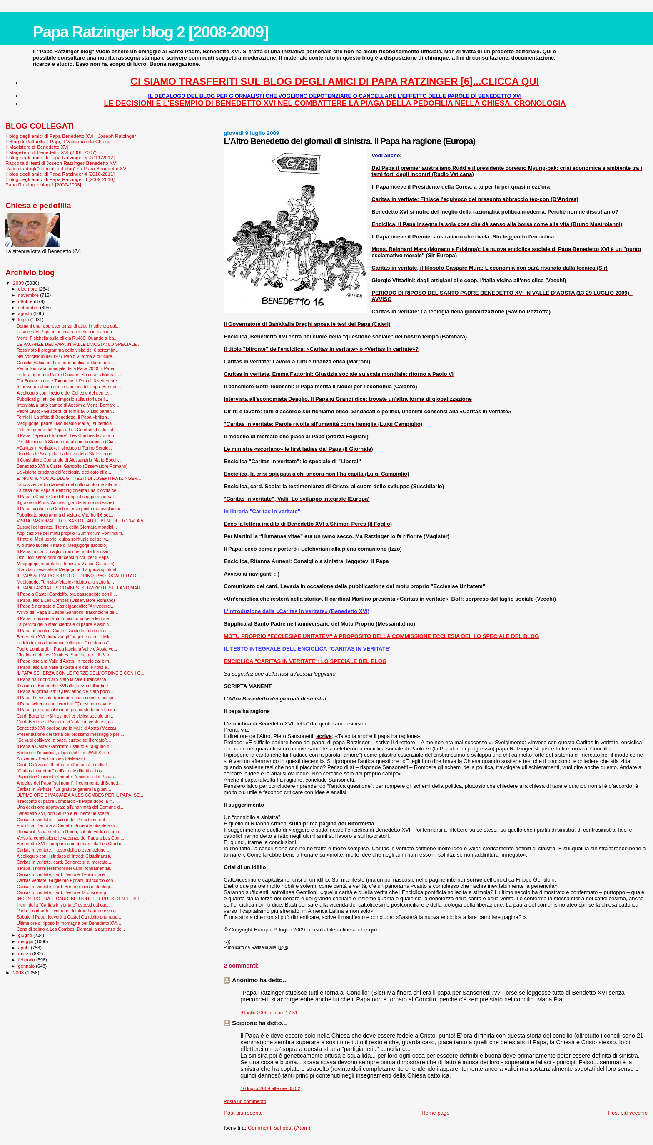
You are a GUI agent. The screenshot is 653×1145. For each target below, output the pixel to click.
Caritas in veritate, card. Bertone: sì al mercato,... (64, 861)
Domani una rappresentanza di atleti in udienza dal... (68, 325)
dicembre (28, 288)
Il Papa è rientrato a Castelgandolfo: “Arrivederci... (66, 606)
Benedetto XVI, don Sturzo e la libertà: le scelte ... (65, 813)
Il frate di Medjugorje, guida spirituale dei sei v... (63, 538)
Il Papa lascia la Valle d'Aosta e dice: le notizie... (63, 667)
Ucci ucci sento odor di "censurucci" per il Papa (63, 557)
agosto (26, 313)
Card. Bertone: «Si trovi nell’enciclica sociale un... (65, 715)
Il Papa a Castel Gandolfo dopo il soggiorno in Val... (67, 496)
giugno (26, 935)
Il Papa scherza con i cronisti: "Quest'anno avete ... (66, 703)
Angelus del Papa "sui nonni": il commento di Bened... (69, 782)
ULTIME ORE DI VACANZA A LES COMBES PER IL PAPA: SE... (80, 794)
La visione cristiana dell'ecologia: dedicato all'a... (64, 471)
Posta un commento (245, 1101)
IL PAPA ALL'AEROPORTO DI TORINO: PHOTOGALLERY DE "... (81, 575)
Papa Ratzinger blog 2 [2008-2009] (150, 32)
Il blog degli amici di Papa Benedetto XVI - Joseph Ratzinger (70, 136)
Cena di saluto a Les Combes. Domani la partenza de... (71, 928)
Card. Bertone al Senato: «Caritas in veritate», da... (67, 721)
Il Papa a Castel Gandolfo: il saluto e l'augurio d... (65, 746)
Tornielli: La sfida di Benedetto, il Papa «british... (63, 417)
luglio (24, 319)
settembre (29, 307)
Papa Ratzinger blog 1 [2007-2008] (43, 184)
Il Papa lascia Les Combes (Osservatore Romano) (66, 600)
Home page (435, 1113)
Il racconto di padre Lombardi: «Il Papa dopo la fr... (66, 801)
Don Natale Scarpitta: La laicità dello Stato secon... (66, 453)
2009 (19, 283)
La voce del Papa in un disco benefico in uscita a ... (67, 331)
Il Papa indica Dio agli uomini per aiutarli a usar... (64, 551)
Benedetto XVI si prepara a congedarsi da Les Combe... (71, 843)
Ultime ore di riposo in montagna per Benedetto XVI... (69, 923)
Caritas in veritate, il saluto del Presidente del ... (63, 819)
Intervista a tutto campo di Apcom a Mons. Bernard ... (68, 404)
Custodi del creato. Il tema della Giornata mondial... (67, 526)
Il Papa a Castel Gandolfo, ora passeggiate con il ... (67, 593)
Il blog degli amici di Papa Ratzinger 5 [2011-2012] (60, 157)
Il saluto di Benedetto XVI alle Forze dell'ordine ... (65, 685)
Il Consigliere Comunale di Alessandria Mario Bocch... (69, 459)
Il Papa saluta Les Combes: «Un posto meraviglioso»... (70, 508)
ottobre (26, 301)
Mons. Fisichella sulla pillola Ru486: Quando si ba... (67, 337)
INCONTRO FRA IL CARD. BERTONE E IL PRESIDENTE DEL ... (81, 898)
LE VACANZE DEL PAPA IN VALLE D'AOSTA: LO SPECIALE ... (79, 344)
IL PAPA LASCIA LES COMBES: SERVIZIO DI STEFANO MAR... (80, 587)
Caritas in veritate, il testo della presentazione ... (63, 849)
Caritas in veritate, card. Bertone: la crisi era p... (63, 892)
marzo (25, 953)
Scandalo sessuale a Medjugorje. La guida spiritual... (68, 569)
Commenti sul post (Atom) (279, 1128)
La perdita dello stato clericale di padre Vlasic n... (64, 624)
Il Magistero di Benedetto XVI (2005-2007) (51, 152)
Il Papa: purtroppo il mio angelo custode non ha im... (68, 709)
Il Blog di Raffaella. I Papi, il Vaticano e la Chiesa (57, 141)
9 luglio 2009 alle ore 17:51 (268, 1012)
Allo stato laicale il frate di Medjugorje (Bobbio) (62, 545)
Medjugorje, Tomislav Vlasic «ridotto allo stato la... (65, 581)
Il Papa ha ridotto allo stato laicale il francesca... (63, 679)
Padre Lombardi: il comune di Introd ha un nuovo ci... (68, 910)
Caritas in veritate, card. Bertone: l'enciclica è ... (63, 874)
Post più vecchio (628, 1113)
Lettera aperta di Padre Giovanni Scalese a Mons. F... (69, 374)
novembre (29, 295)
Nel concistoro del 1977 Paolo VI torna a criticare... (66, 356)
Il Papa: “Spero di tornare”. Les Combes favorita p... (67, 435)
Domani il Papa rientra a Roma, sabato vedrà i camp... (70, 831)
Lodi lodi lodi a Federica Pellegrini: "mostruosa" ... (65, 642)
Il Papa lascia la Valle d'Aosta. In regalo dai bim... (65, 660)
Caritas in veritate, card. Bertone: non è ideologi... (65, 886)
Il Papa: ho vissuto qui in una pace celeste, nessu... (67, 697)
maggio (26, 941)
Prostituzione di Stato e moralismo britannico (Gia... (67, 441)
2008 (19, 972)
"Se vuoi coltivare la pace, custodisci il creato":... (64, 740)
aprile (24, 947)
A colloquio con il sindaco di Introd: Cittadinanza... (65, 856)
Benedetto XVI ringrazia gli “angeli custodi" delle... (65, 636)
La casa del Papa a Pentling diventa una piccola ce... (68, 490)
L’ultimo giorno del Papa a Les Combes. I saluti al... (67, 429)
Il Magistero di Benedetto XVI (37, 146)
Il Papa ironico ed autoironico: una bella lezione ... (65, 618)
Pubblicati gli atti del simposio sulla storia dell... (62, 399)
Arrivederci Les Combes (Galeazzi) (51, 758)
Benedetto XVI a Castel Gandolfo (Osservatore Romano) (72, 466)
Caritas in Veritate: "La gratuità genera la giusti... (64, 789)
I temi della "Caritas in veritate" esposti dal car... (63, 904)
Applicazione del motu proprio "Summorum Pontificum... (71, 533)
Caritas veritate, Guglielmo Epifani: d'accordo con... (67, 880)
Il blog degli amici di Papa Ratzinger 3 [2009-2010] (60, 179)
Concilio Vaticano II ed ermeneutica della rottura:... (66, 362)
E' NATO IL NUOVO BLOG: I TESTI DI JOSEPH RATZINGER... (79, 478)
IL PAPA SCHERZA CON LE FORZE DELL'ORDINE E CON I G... (80, 673)
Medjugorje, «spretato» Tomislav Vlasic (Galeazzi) (65, 563)
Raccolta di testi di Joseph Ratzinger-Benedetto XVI (61, 163)
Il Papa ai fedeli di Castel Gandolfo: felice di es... (64, 630)
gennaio (27, 966)
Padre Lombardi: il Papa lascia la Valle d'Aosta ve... (67, 648)
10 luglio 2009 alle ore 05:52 (270, 1088)
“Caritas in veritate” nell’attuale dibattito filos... (61, 770)
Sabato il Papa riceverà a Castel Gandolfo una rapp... (69, 916)
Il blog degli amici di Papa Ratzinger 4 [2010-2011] (60, 173)
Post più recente (243, 1113)
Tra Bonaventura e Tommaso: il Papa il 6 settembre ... (69, 380)
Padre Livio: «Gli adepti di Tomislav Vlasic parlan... (66, 411)
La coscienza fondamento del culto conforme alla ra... (69, 484)
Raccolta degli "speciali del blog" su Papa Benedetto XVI (66, 168)
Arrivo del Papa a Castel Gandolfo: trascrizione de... (67, 612)
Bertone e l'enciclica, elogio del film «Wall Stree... (64, 752)
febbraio (27, 959)
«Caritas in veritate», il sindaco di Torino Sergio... (64, 447)
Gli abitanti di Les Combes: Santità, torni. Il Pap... (64, 654)
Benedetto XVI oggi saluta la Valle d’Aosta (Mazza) (66, 727)
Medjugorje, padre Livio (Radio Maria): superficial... (66, 423)
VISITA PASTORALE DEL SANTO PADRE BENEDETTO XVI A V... (82, 520)
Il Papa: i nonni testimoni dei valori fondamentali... (65, 868)
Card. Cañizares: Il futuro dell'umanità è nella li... (64, 764)
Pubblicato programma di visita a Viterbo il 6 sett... (66, 514)
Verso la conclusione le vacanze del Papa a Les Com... (70, 837)
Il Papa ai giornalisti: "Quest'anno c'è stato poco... (65, 691)
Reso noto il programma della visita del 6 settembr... (67, 350)
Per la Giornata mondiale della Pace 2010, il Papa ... (68, 368)
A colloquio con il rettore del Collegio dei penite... (64, 392)
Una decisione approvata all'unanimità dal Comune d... (70, 807)
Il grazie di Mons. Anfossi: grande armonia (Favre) (65, 502)
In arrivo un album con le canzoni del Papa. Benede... (69, 386)
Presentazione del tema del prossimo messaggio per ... (70, 734)
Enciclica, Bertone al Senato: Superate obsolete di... (67, 825)
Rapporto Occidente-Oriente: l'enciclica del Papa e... (68, 776)
